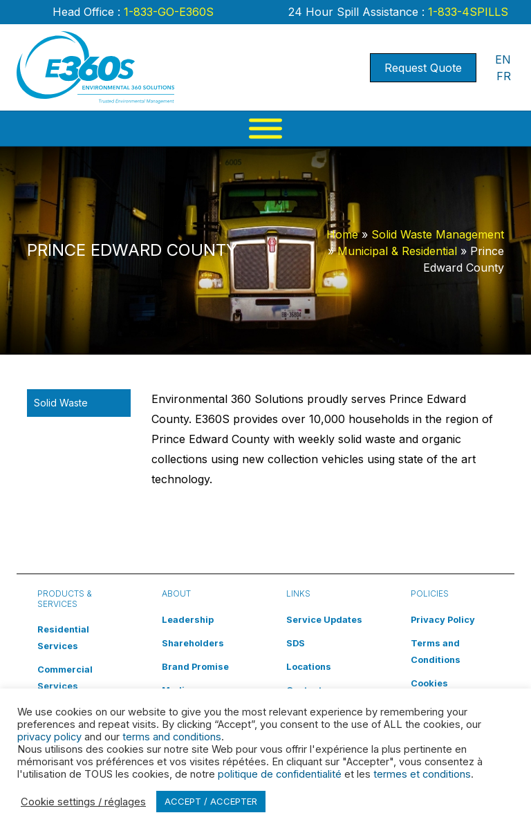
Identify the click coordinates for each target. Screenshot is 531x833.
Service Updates (324, 620)
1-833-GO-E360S (167, 12)
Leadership (188, 620)
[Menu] (265, 129)
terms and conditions (171, 737)
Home (342, 234)
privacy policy (49, 737)
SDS (295, 643)
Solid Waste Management (437, 234)
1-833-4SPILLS (466, 12)
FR (503, 76)
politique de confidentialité (280, 774)
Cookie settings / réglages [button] (83, 802)
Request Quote (423, 68)
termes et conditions (422, 774)
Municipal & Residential (397, 251)
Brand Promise (195, 667)
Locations (308, 667)
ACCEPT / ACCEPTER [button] (211, 801)
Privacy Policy (443, 620)
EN (503, 59)
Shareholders (193, 643)
